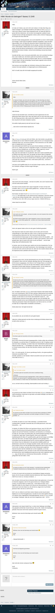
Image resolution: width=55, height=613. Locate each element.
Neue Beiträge (4, 11)
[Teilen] (51, 22)
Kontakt (14, 605)
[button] (23, 9)
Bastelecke (19, 8)
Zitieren (51, 85)
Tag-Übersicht (10, 8)
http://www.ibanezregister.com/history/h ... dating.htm (37, 224)
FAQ (35, 8)
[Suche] (52, 9)
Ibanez (47, 29)
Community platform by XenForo (27, 608)
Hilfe (36, 605)
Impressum (40, 605)
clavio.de (32, 610)
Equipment (28, 8)
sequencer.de (38, 610)
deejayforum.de (45, 610)
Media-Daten (47, 605)
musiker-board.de (20, 610)
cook (3, 19)
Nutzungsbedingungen (22, 605)
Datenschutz (31, 605)
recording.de (27, 610)
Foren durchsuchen (12, 11)
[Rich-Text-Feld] (32, 579)
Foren (3, 8)
